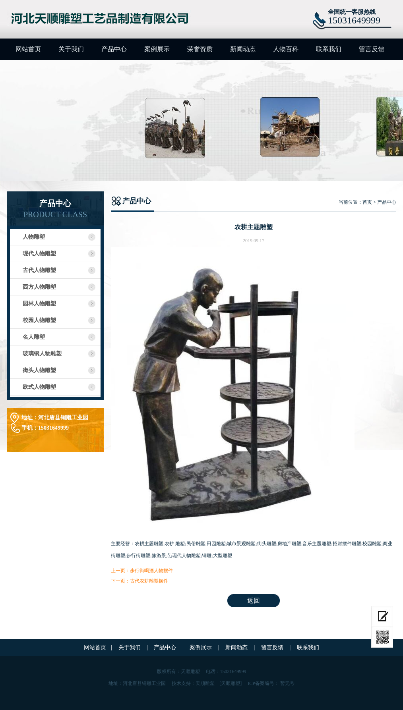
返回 (253, 600)
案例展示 (157, 49)
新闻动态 (243, 49)
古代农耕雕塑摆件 (149, 581)
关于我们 (71, 49)
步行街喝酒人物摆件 (151, 570)
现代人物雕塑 (39, 254)
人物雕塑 (34, 237)
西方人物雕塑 (39, 287)
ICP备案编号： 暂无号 (271, 683)
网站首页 (28, 49)
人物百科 (285, 49)
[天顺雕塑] (230, 683)
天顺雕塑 (205, 683)
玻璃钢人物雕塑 (42, 354)
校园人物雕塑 (39, 320)
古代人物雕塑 (39, 270)
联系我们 (328, 49)
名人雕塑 (34, 337)
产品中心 (114, 49)
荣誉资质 (200, 49)
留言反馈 (371, 49)
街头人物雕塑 (39, 370)
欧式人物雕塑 (39, 387)
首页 (367, 202)
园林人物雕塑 (39, 304)
